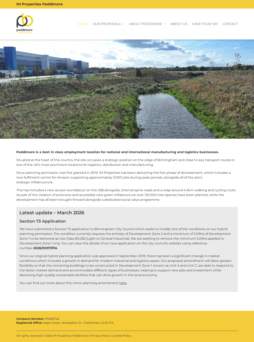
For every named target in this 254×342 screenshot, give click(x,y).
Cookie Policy (121, 335)
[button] (108, 24)
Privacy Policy (100, 335)
